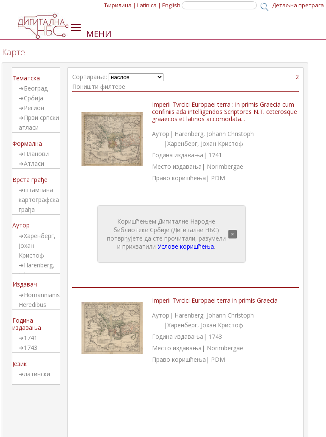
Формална (27, 143)
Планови (36, 154)
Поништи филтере (98, 86)
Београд (36, 88)
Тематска (26, 78)
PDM (218, 178)
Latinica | (149, 5)
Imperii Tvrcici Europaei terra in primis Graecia (215, 300)
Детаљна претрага (298, 5)
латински (37, 374)
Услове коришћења (185, 246)
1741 (30, 338)
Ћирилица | (120, 5)
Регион (34, 108)
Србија (33, 98)
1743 (30, 347)
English (171, 5)
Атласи (34, 163)
